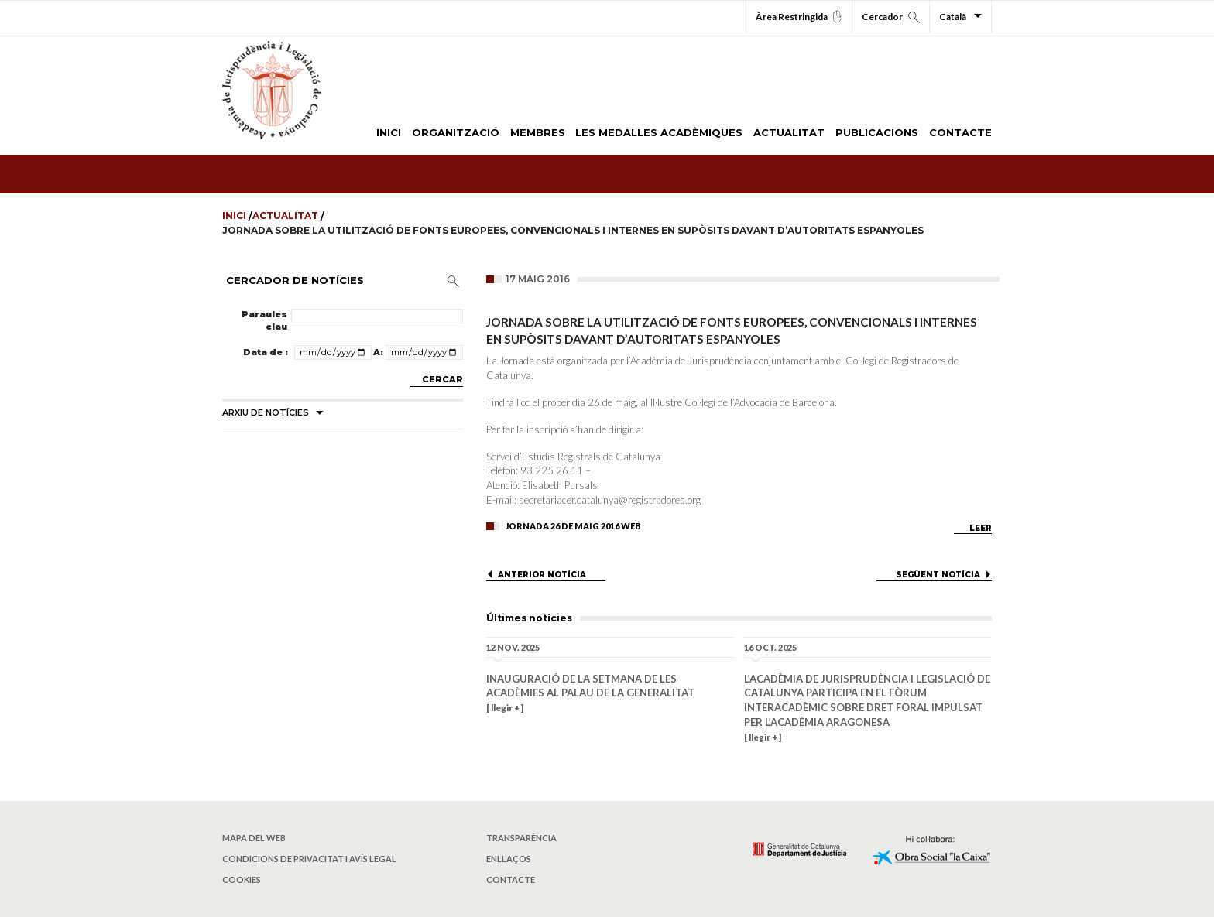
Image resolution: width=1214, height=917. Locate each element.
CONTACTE (960, 132)
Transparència (521, 838)
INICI (388, 132)
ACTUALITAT (789, 132)
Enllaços (508, 859)
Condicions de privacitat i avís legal (309, 859)
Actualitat (286, 215)
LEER (980, 528)
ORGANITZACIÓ (455, 132)
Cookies (241, 879)
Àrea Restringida (799, 16)
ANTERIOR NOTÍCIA (542, 575)
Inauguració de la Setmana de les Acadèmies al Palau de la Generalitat (590, 686)
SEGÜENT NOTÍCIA (938, 575)
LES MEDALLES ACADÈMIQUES (658, 132)
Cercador (891, 17)
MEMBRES (537, 132)
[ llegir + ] (504, 708)
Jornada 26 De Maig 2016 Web (573, 526)
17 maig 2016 (538, 279)
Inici (235, 215)
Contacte (510, 879)
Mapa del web (254, 838)
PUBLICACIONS (876, 132)
